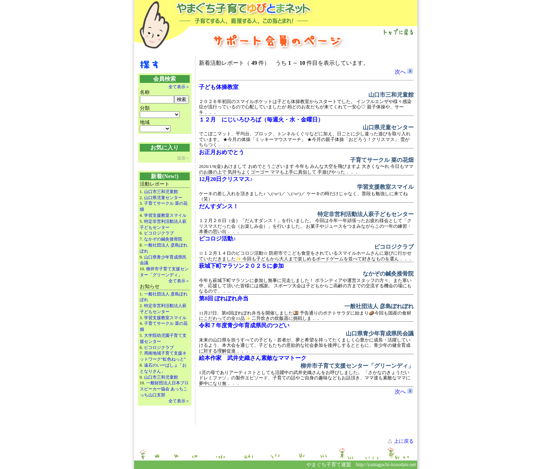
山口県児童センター (163, 197)
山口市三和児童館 (161, 191)
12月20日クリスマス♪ (226, 179)
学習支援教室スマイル (165, 215)
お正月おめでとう (221, 152)
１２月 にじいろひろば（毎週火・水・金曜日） (261, 120)
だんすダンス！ (219, 206)
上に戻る (404, 441)
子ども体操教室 (219, 87)
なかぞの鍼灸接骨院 (163, 239)
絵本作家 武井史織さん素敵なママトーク (252, 358)
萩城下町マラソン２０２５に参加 (241, 266)
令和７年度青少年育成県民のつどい (244, 325)
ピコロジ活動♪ (217, 239)
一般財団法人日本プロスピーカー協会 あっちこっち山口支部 (164, 388)
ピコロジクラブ (159, 233)
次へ (404, 72)
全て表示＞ (179, 86)
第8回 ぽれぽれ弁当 (223, 298)
